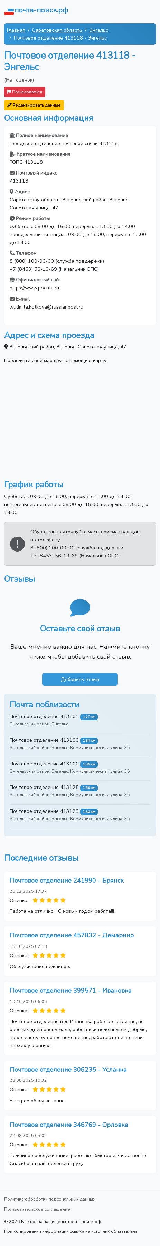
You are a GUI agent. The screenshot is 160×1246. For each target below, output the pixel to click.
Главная (16, 29)
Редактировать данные (34, 105)
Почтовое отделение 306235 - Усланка (68, 1070)
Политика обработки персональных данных (49, 1199)
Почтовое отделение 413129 (44, 811)
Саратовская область (57, 29)
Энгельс (98, 29)
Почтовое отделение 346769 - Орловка (69, 1125)
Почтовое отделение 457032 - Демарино (72, 935)
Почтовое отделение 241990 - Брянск (67, 880)
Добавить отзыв (80, 679)
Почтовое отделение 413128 (44, 787)
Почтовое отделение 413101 (44, 716)
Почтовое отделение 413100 (44, 763)
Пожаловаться (24, 92)
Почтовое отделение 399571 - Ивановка (71, 990)
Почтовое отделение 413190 (44, 739)
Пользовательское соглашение (37, 1209)
